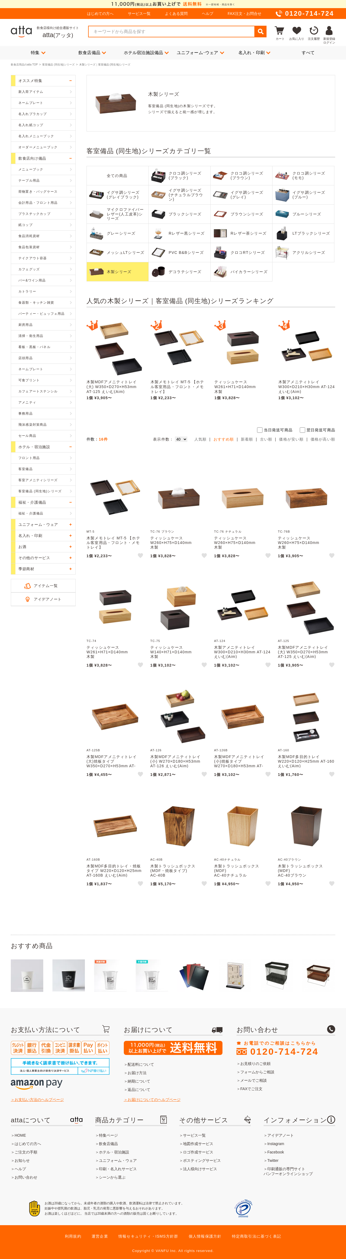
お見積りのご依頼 (255, 1063)
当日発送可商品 (278, 430)
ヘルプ (207, 13)
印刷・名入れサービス (118, 1169)
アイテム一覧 (46, 585)
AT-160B (93, 859)
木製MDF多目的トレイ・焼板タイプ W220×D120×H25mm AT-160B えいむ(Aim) (114, 870)
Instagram (275, 1144)
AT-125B (93, 750)
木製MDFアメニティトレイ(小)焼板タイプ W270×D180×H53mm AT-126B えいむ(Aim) (239, 763)
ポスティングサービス (202, 1160)
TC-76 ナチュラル (228, 531)
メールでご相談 (253, 1080)
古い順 (266, 439)
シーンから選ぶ (112, 1177)
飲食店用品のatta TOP (24, 64)
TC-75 (155, 640)
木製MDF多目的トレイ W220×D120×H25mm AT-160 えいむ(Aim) (306, 761)
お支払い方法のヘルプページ (39, 1099)
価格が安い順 (291, 439)
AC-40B (156, 859)
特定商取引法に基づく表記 (256, 1236)
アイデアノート (48, 599)
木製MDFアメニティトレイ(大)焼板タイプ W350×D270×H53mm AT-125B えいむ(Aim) (111, 763)
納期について (139, 1081)
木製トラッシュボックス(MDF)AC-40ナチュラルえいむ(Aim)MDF (236, 875)
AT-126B (221, 750)
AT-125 (283, 640)
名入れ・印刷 (254, 52)
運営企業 (100, 1236)
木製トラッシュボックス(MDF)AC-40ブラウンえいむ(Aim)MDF (300, 875)
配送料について (141, 1064)
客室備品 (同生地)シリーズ (58, 64)
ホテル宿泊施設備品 (146, 52)
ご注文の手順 (26, 1152)
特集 (38, 52)
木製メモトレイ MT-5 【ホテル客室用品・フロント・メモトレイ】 (177, 387)
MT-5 (90, 531)
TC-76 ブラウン (162, 531)
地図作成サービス (198, 1144)
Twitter (272, 1160)
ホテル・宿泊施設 (114, 1152)
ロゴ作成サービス (198, 1152)
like (141, 556)
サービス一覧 (139, 13)
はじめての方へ (100, 13)
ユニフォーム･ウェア (200, 52)
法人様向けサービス (200, 1169)
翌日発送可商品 (321, 430)
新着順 (247, 439)
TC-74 (91, 640)
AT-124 (219, 640)
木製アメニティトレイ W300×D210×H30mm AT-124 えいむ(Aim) (306, 387)
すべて (308, 52)
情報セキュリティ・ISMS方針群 (148, 1236)
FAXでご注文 (251, 1089)
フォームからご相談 (257, 1072)
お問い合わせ (26, 1177)
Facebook (275, 1152)
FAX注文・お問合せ (244, 13)
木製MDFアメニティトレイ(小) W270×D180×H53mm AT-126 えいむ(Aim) (175, 761)
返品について (139, 1089)
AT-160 (283, 750)
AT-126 (156, 750)
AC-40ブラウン (289, 859)
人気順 (200, 439)
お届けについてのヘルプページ (154, 1099)
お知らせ (22, 1160)
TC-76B (284, 531)
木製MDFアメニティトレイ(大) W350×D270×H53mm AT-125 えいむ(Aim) (111, 387)
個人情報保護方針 (205, 1236)
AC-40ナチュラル (227, 859)
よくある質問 (176, 13)
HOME (20, 1135)
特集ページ (108, 1135)
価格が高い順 (323, 439)
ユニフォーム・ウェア (118, 1160)
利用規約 (73, 1236)
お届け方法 (137, 1073)
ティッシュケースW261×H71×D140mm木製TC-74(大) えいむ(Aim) (236, 389)
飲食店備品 (92, 52)
